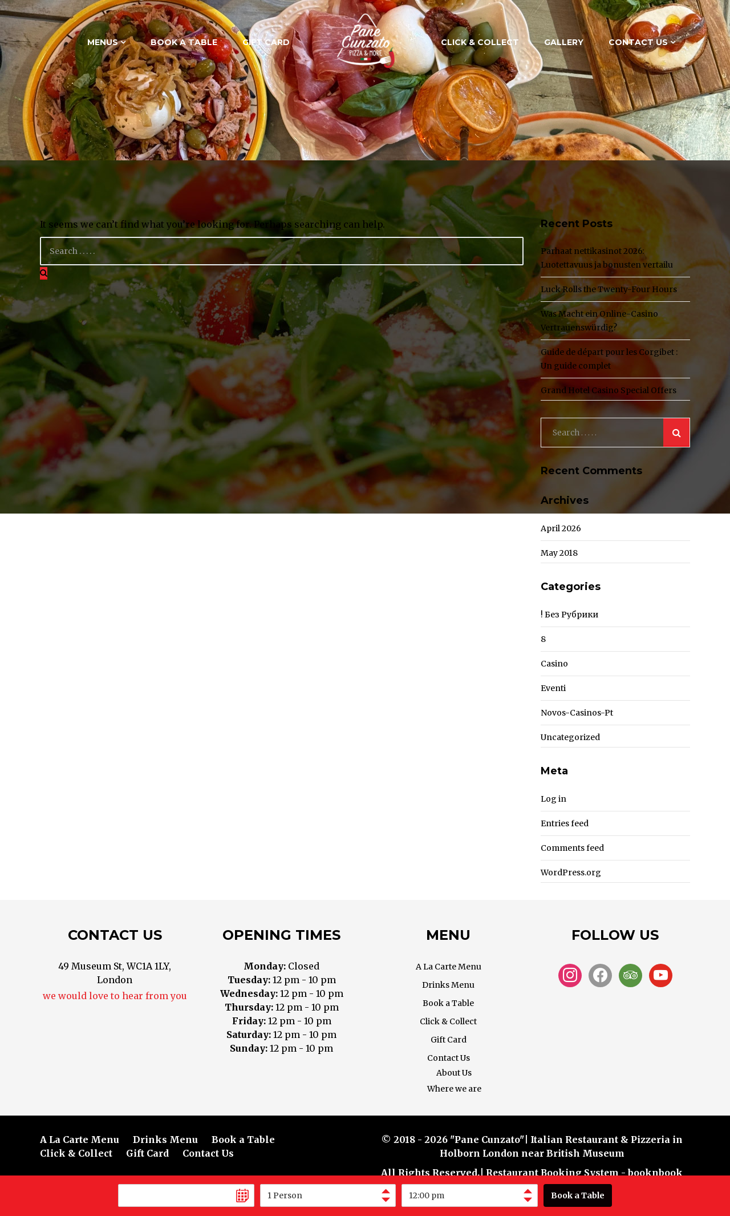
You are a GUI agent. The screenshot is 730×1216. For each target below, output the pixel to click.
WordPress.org (571, 872)
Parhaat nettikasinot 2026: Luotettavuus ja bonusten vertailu (607, 258)
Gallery (563, 42)
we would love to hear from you (115, 995)
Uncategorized (570, 737)
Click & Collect (480, 42)
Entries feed (565, 823)
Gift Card (266, 42)
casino (554, 664)
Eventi (553, 688)
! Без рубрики (569, 614)
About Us (454, 1073)
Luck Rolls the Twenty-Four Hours (609, 289)
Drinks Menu (448, 985)
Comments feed (572, 848)
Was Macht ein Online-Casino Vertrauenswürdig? (599, 321)
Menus (102, 42)
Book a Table (184, 42)
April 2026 (561, 528)
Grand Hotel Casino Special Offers (608, 390)
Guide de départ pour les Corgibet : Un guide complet (609, 359)
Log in (553, 799)
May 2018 (559, 553)
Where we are (454, 1089)
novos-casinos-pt (577, 713)
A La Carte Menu (448, 967)
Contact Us (638, 42)
